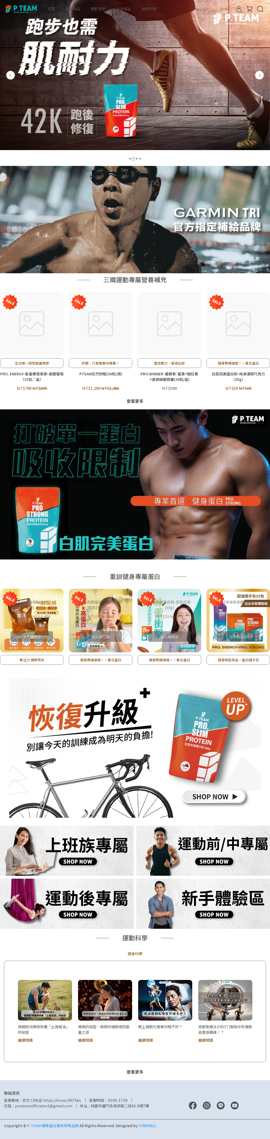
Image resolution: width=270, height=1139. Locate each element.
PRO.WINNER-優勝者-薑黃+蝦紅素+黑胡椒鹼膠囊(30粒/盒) (169, 376)
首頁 (51, 8)
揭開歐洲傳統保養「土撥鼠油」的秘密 (44, 1029)
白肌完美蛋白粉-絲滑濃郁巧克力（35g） (238, 376)
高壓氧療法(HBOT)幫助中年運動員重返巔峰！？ (225, 1029)
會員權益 (123, 8)
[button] (10, 75)
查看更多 (135, 401)
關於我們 (98, 8)
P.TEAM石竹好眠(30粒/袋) (100, 373)
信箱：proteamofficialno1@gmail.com (38, 1105)
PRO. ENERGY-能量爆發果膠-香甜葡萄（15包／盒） (32, 376)
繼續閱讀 (25, 1040)
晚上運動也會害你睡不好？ (160, 1026)
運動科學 (149, 8)
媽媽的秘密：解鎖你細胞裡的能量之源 (104, 1029)
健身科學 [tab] (135, 953)
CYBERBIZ (147, 1125)
